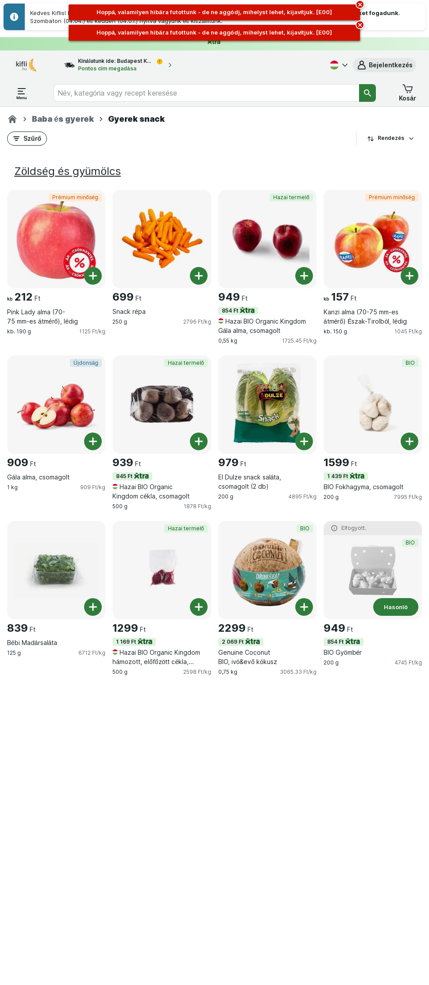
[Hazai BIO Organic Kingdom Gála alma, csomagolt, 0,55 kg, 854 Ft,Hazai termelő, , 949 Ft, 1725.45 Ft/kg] (267, 239)
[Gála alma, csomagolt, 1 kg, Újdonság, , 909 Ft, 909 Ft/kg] (56, 404)
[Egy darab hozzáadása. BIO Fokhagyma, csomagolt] (409, 441)
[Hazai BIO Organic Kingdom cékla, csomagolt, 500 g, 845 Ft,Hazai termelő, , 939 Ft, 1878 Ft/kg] (161, 404)
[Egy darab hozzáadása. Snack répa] (199, 276)
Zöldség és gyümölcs (67, 171)
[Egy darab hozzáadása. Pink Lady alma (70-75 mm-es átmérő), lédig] (93, 276)
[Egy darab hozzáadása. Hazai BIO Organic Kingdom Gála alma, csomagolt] (304, 276)
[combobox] (206, 93)
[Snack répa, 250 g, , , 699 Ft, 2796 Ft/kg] (161, 239)
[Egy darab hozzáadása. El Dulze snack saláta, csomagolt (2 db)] (304, 441)
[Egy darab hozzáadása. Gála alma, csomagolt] (93, 441)
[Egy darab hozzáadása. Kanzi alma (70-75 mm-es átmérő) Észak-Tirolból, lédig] (409, 276)
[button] (384, 65)
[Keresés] (367, 93)
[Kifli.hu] (12, 119)
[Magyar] (337, 65)
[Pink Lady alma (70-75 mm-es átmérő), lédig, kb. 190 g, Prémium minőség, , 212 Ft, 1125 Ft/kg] (56, 239)
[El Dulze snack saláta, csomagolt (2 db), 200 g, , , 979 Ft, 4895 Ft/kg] (267, 404)
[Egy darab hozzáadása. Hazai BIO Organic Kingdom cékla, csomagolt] (199, 441)
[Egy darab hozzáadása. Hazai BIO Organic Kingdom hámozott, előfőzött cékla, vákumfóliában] (199, 607)
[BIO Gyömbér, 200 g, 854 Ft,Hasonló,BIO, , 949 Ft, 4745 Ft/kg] (373, 570)
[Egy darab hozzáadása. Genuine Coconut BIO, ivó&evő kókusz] (304, 607)
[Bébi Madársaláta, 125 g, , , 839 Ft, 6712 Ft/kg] (56, 570)
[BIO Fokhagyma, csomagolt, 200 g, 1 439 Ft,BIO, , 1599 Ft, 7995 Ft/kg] (373, 404)
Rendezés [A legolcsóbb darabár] (391, 138)
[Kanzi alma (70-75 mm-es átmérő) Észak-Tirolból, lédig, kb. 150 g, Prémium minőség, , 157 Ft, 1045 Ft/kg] (373, 239)
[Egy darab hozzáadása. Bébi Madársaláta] (93, 607)
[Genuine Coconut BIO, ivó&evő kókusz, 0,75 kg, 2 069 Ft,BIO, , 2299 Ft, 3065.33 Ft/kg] (267, 570)
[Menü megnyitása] (22, 93)
